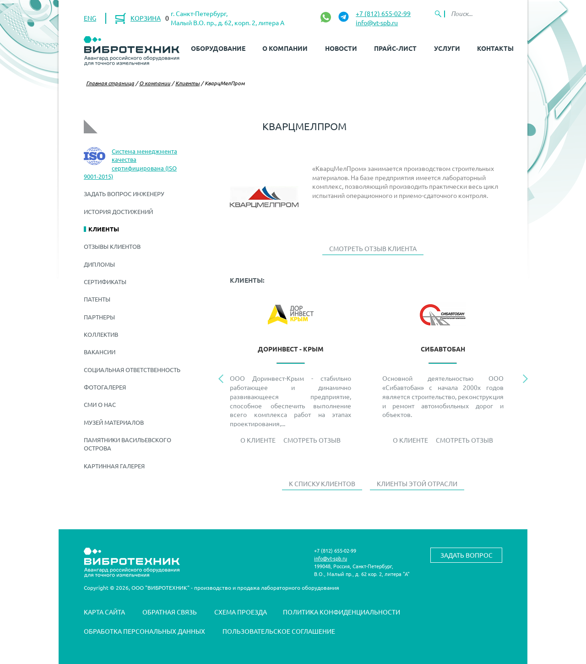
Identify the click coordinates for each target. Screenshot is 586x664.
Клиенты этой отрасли (417, 483)
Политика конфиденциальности (341, 612)
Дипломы (99, 264)
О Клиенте (258, 440)
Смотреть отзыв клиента (373, 248)
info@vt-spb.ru (377, 22)
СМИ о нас (100, 404)
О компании (285, 48)
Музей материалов (114, 422)
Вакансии (99, 352)
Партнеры (99, 317)
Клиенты (187, 83)
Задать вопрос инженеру (124, 194)
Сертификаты (105, 281)
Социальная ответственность (132, 369)
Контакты (495, 48)
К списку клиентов (322, 483)
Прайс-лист (395, 48)
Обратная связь (169, 612)
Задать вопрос (466, 555)
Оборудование (218, 48)
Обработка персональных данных (144, 631)
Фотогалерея (105, 387)
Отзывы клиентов (112, 246)
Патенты (97, 299)
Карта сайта (104, 612)
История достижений (118, 211)
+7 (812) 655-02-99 (383, 13)
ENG (90, 18)
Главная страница (110, 83)
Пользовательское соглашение (278, 631)
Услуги (447, 48)
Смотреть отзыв (312, 440)
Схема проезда (240, 612)
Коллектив (101, 334)
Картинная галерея (114, 466)
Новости (341, 48)
